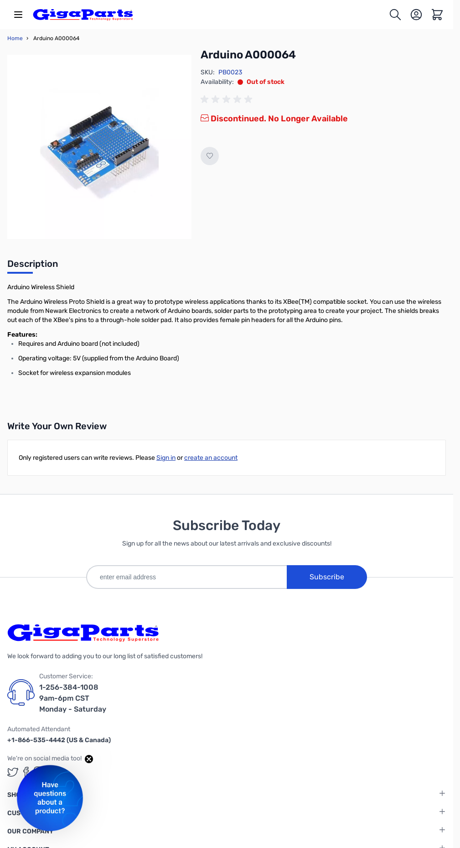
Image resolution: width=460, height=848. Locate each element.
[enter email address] (186, 577)
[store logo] (83, 15)
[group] (228, 99)
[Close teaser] (88, 759)
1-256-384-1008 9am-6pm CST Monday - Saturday (72, 698)
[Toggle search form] (395, 14)
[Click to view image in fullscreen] (99, 147)
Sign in (166, 458)
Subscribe (327, 576)
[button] (50, 798)
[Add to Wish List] (210, 156)
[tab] (32, 266)
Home (15, 38)
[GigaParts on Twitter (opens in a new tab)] (12, 772)
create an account (211, 458)
